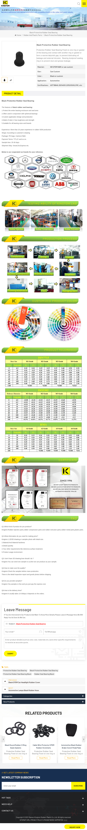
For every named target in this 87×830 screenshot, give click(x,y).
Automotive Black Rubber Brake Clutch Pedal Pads (71, 746)
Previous (3, 739)
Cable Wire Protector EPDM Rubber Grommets (43, 746)
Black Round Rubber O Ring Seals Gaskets (15, 746)
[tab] (12, 93)
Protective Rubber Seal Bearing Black (17, 674)
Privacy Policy (37, 820)
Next (83, 739)
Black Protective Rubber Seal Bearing (31, 624)
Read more (15, 758)
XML (28, 820)
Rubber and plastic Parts (33, 35)
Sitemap (23, 820)
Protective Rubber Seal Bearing (15, 670)
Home (18, 35)
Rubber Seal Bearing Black (44, 674)
